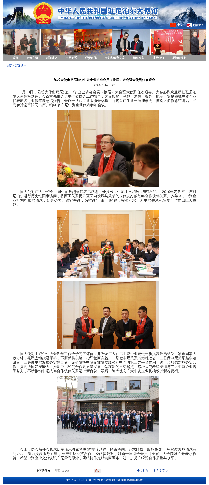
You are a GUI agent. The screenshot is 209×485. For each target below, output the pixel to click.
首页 (15, 58)
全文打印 (143, 470)
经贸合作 (91, 58)
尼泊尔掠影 (179, 58)
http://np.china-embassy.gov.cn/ (127, 479)
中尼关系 (71, 58)
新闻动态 (51, 58)
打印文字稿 (161, 470)
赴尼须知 (158, 58)
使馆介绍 (32, 58)
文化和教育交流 (115, 58)
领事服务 (138, 58)
